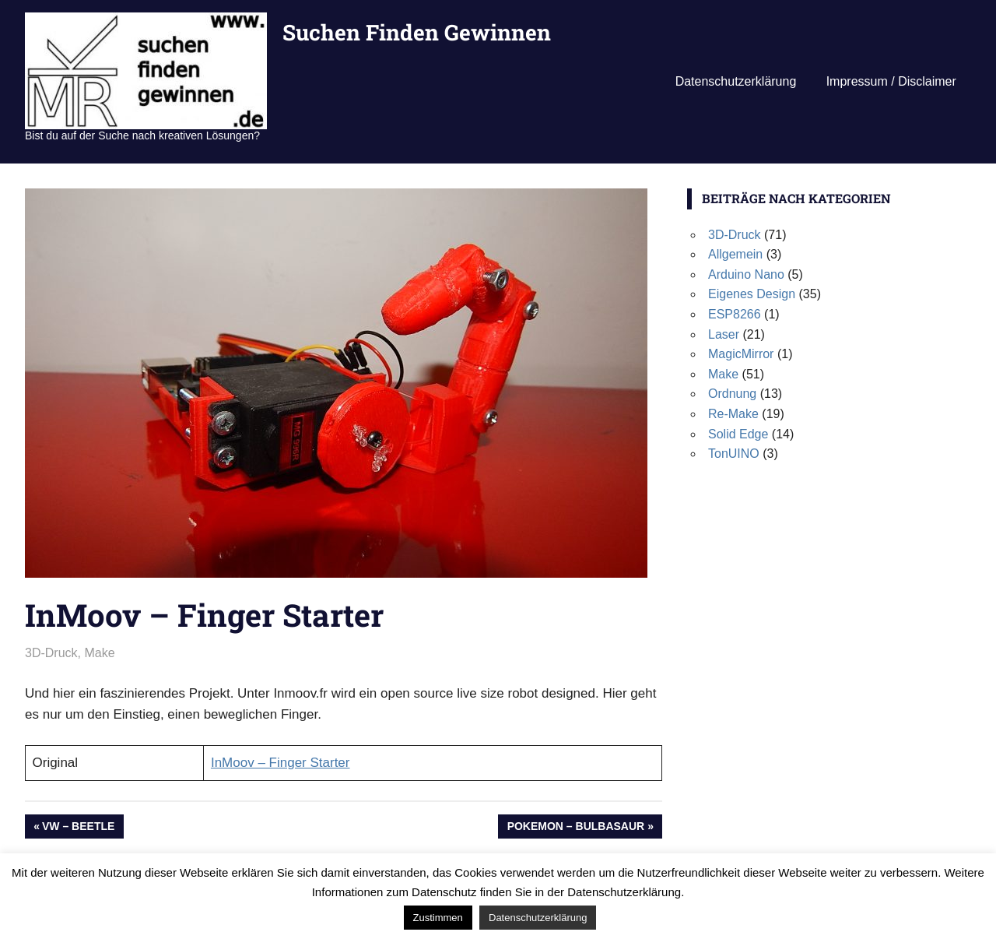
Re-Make (733, 413)
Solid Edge (738, 434)
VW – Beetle (77, 828)
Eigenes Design (751, 294)
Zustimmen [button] (438, 917)
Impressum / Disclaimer (891, 81)
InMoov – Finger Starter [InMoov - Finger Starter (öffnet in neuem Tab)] (280, 762)
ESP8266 (734, 314)
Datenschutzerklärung (736, 81)
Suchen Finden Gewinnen (416, 32)
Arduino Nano (746, 274)
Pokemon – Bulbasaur (576, 828)
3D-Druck (51, 652)
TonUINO (733, 453)
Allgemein (735, 254)
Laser (723, 334)
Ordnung (732, 393)
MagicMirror (740, 353)
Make (99, 652)
